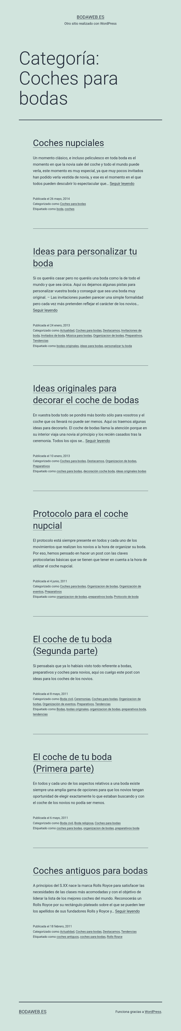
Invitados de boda (53, 335)
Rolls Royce (114, 937)
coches (69, 209)
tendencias (40, 714)
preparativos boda (100, 597)
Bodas (61, 709)
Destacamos (111, 330)
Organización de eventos (59, 704)
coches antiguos (68, 937)
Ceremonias (82, 699)
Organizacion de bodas (108, 335)
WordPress (153, 1012)
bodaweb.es (90, 17)
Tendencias (41, 340)
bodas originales (68, 346)
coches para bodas (69, 471)
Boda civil (66, 699)
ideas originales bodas (131, 471)
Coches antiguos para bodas (90, 870)
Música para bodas (79, 335)
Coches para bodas (73, 204)
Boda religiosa (83, 823)
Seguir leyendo (122, 183)
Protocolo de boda (126, 597)
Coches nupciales (68, 143)
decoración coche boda (99, 471)
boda (60, 209)
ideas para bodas (91, 346)
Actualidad (67, 330)
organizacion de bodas (72, 597)
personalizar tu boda (118, 346)
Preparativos (133, 335)
